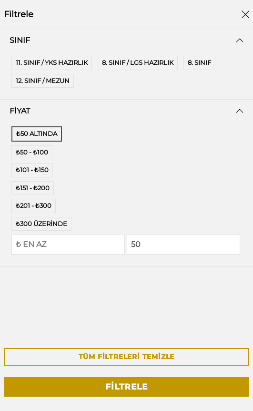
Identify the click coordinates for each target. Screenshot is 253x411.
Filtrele (126, 386)
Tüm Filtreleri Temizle (127, 356)
